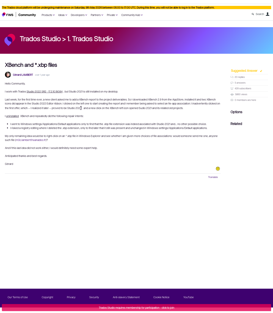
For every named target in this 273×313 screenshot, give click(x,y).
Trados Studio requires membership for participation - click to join (136, 307)
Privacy (71, 297)
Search (260, 14)
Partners (96, 15)
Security (94, 297)
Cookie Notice (161, 297)
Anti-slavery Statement (126, 297)
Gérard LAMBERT (23, 74)
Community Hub (130, 15)
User (267, 14)
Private (111, 15)
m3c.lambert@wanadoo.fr (31, 139)
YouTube (188, 297)
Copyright (47, 297)
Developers (78, 15)
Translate (213, 177)
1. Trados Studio (90, 38)
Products (47, 15)
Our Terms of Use (18, 297)
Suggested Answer (244, 70)
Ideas (61, 15)
